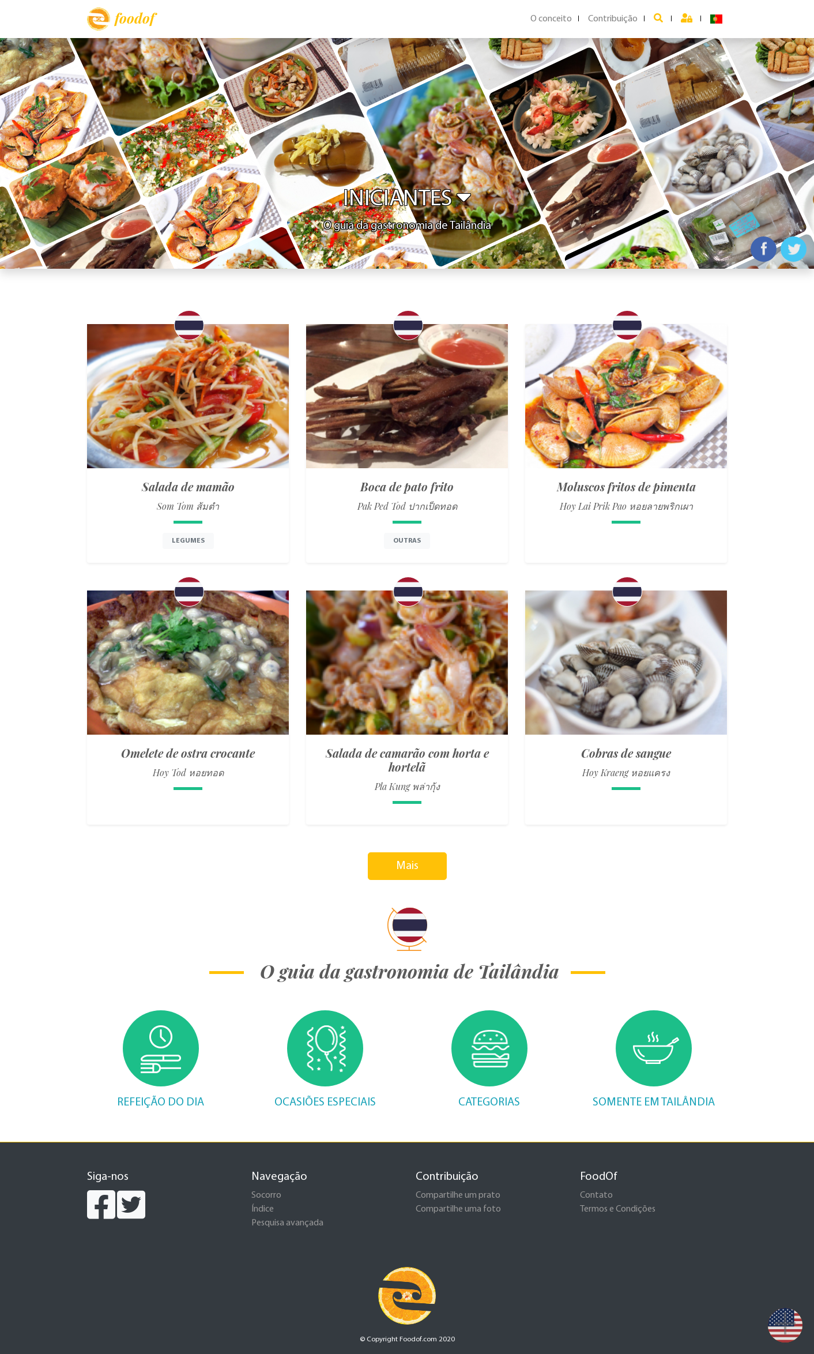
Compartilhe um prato (458, 1195)
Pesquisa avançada (287, 1223)
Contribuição (613, 19)
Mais (407, 866)
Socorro (266, 1195)
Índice (262, 1209)
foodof (120, 19)
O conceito (551, 19)
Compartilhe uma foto (458, 1209)
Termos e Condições (617, 1209)
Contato (596, 1195)
